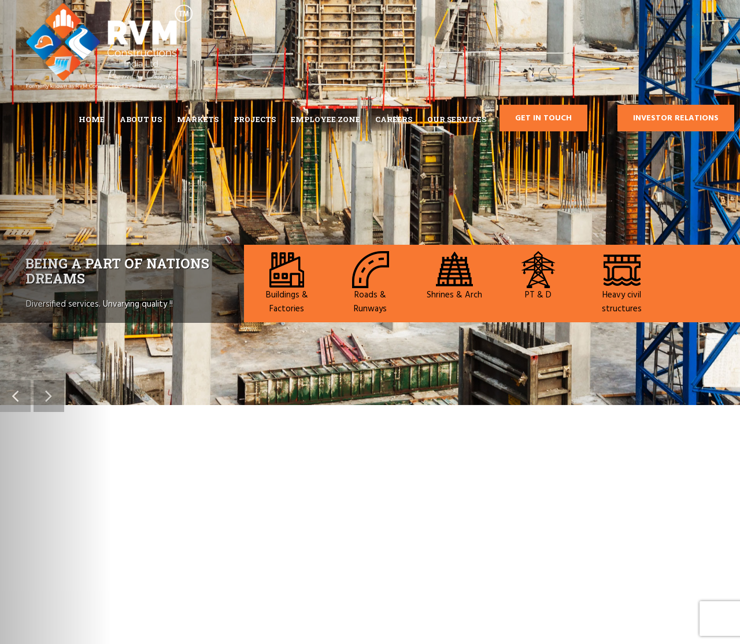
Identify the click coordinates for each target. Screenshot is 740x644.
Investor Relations (676, 118)
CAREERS (393, 119)
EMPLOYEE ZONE (325, 119)
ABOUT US (141, 119)
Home (92, 119)
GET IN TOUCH (543, 118)
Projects (255, 119)
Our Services (456, 119)
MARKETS (198, 119)
